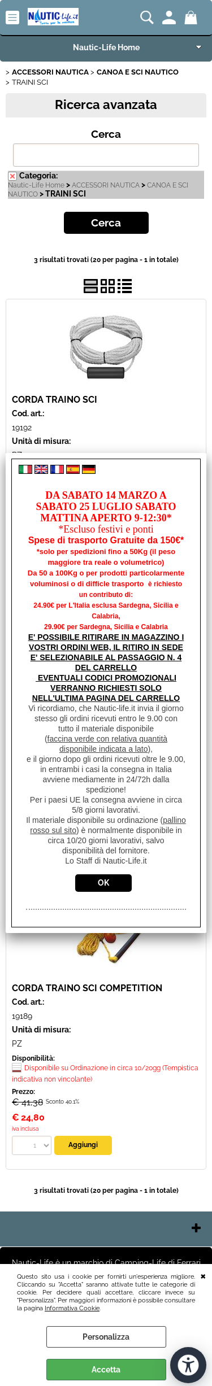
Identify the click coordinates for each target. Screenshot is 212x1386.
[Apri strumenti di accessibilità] (188, 1365)
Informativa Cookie (72, 1308)
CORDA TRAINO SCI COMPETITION (87, 988)
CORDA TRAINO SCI (54, 399)
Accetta (106, 1369)
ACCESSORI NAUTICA (106, 185)
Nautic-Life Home (106, 47)
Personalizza (106, 1336)
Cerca (106, 134)
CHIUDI (203, 1275)
